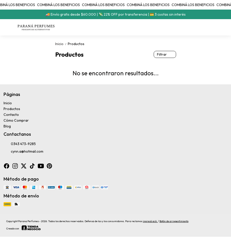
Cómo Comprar (16, 120)
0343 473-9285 (20, 144)
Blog (7, 126)
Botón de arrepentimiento (173, 221)
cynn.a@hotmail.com (23, 152)
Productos (76, 44)
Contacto (11, 114)
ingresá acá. (150, 221)
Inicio (61, 44)
